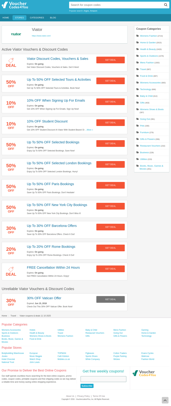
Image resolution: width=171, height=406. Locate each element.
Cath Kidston (63, 356)
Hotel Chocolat (8, 359)
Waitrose (145, 356)
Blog (53, 17)
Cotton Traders (120, 353)
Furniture (144, 132)
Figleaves (90, 353)
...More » (89, 130)
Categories (37, 17)
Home (6, 17)
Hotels (32, 330)
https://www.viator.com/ (41, 36)
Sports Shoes (92, 356)
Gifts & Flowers (147, 139)
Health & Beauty (148, 49)
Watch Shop (35, 359)
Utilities (143, 159)
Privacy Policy (83, 396)
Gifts (142, 102)
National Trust (8, 362)
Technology (145, 89)
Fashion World (147, 359)
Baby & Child (146, 96)
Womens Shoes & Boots (152, 109)
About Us (70, 396)
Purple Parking (120, 356)
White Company (93, 359)
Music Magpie (36, 356)
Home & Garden (148, 42)
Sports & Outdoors (149, 56)
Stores (19, 17)
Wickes (116, 359)
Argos (86, 11)
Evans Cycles (147, 353)
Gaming (144, 330)
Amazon (93, 11)
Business (144, 152)
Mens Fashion (147, 62)
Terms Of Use (99, 396)
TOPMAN (62, 353)
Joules (5, 356)
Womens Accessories (150, 82)
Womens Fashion (148, 36)
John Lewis (35, 362)
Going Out (145, 119)
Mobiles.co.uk (64, 359)
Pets (142, 125)
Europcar (34, 353)
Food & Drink (146, 76)
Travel (143, 69)
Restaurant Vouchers (150, 146)
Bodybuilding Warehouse (13, 353)
